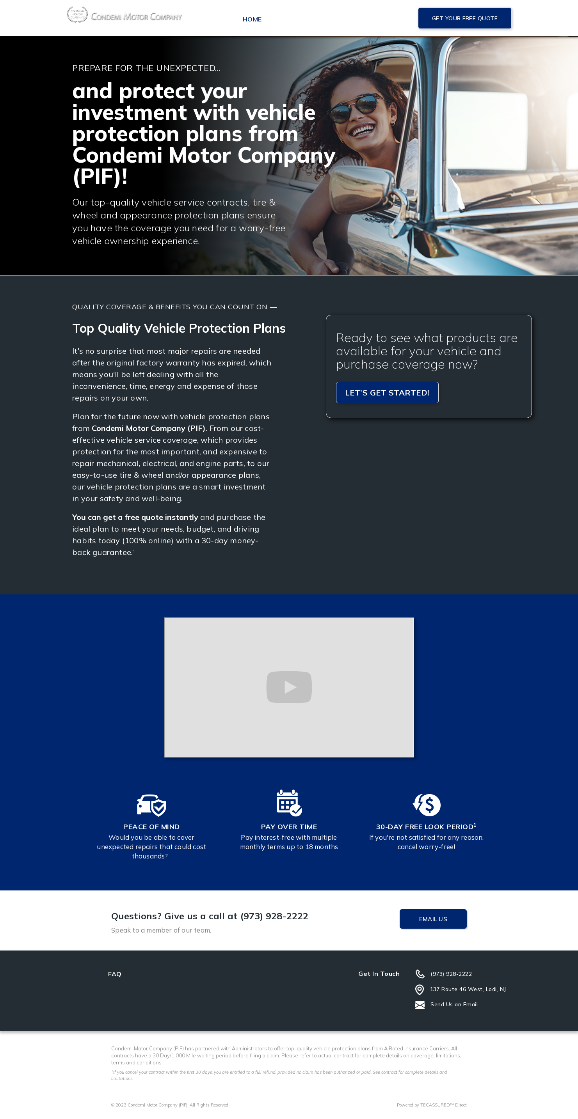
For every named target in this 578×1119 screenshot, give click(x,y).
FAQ (115, 974)
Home (252, 19)
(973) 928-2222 (451, 973)
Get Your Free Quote (465, 18)
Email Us (433, 919)
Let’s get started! (387, 392)
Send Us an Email (454, 1004)
